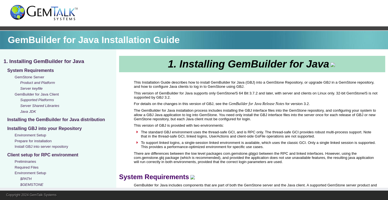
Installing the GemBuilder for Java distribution (56, 119)
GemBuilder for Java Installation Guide (94, 40)
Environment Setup (30, 135)
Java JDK (28, 111)
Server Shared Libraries (39, 106)
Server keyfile (31, 88)
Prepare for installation (33, 141)
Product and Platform (37, 83)
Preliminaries (25, 161)
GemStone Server (29, 77)
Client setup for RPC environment (42, 154)
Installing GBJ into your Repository (44, 128)
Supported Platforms (37, 100)
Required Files (27, 167)
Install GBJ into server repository (41, 146)
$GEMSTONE (31, 184)
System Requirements (30, 70)
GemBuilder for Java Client (37, 94)
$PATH (26, 179)
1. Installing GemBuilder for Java (44, 61)
